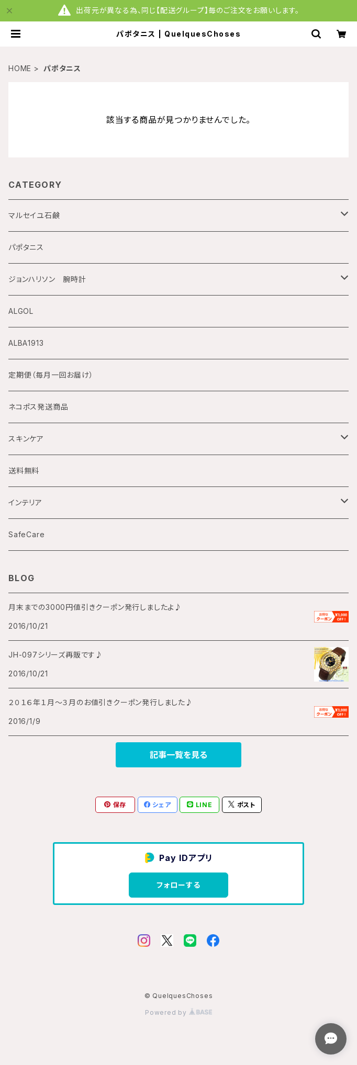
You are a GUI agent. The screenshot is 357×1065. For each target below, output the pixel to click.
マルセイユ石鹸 (34, 215)
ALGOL (21, 311)
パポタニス (26, 247)
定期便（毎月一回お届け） (51, 374)
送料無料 (23, 470)
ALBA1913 (25, 342)
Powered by (178, 1012)
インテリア (25, 502)
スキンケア (26, 438)
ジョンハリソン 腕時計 (47, 279)
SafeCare (26, 534)
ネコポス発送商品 (38, 406)
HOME (19, 68)
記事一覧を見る (178, 755)
